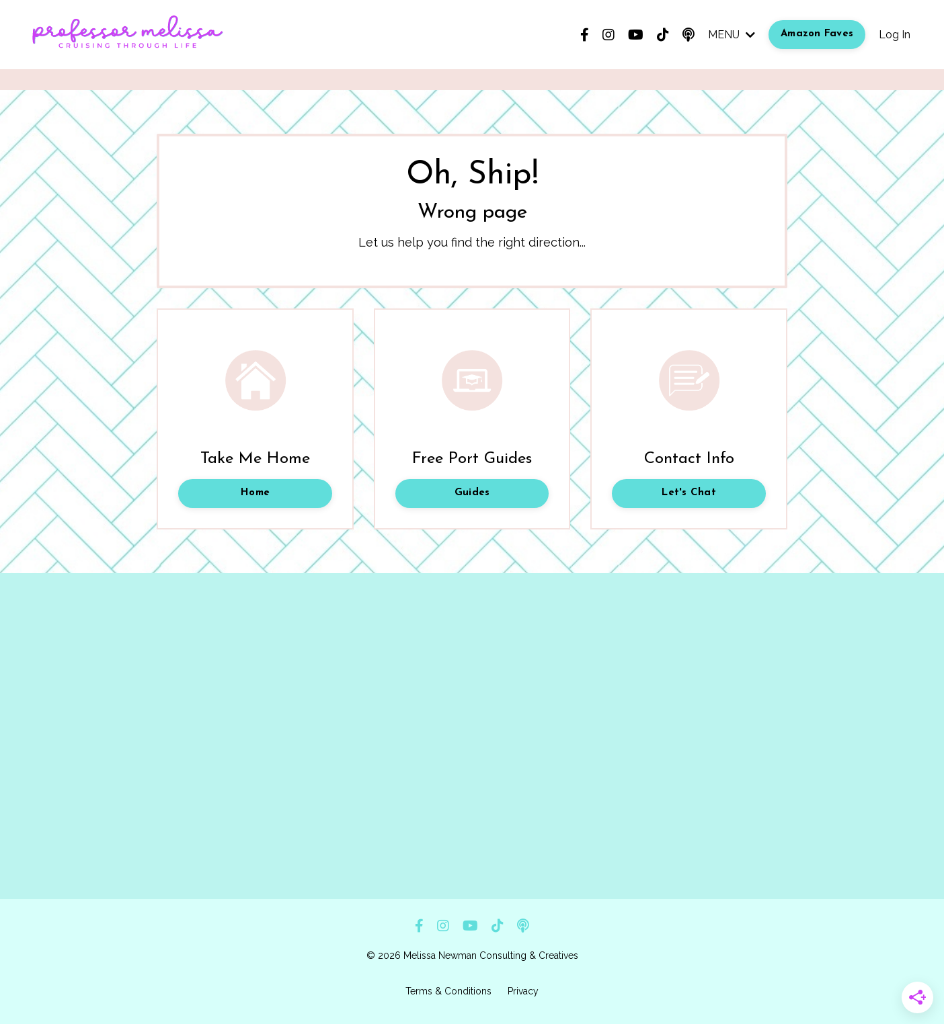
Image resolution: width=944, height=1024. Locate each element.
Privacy (523, 991)
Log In (894, 34)
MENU (731, 34)
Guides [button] (472, 493)
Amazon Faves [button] (817, 34)
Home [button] (255, 493)
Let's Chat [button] (689, 493)
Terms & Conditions (448, 991)
